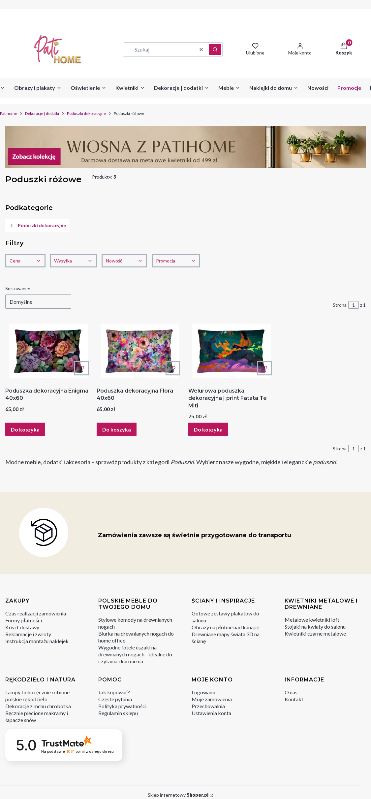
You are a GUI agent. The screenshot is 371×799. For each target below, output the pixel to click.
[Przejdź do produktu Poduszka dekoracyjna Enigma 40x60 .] (48, 351)
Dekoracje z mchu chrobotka (38, 706)
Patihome (8, 113)
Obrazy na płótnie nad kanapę (225, 627)
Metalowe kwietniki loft (312, 619)
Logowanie (204, 692)
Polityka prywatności (122, 706)
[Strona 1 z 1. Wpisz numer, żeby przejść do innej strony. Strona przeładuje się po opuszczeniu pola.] (353, 305)
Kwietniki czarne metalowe (315, 633)
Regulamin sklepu (118, 713)
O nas (291, 692)
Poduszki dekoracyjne (86, 113)
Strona (340, 305)
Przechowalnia (208, 706)
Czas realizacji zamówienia (35, 613)
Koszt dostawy (22, 627)
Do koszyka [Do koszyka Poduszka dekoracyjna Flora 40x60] (116, 429)
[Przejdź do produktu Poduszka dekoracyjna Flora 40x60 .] (140, 351)
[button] (215, 49)
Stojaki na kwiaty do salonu (315, 626)
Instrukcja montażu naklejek (37, 641)
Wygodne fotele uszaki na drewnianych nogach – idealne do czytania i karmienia (135, 654)
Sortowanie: (17, 288)
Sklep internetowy (178, 795)
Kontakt (294, 699)
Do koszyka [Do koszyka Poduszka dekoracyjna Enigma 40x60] (25, 429)
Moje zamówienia (212, 699)
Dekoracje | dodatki (42, 113)
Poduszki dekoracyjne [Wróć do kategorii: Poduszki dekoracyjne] (37, 225)
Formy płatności (23, 620)
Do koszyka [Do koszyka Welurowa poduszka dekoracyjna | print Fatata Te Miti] (208, 429)
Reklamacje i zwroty (28, 634)
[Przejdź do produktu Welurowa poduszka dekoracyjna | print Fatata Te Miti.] (231, 351)
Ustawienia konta (211, 713)
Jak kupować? (114, 692)
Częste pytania (115, 699)
